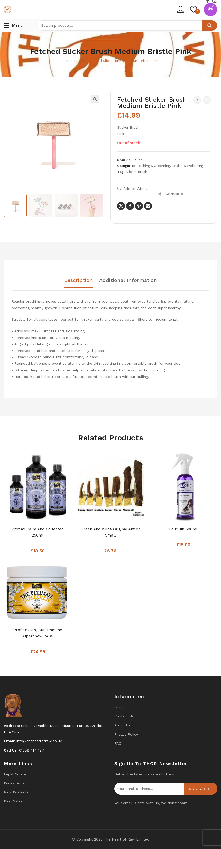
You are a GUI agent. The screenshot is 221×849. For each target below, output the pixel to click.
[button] (95, 99)
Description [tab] (78, 280)
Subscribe (200, 789)
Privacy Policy (126, 734)
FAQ (118, 743)
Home (68, 61)
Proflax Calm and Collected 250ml (38, 532)
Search (209, 25)
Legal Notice (15, 774)
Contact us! (124, 716)
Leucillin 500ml (183, 529)
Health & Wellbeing (187, 166)
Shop (80, 61)
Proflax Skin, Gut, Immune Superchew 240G (37, 633)
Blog (118, 707)
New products (16, 792)
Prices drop (14, 783)
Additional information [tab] (128, 280)
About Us (122, 725)
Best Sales (13, 801)
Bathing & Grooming (153, 166)
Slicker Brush (136, 172)
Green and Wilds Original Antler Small (110, 532)
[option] (15, 205)
